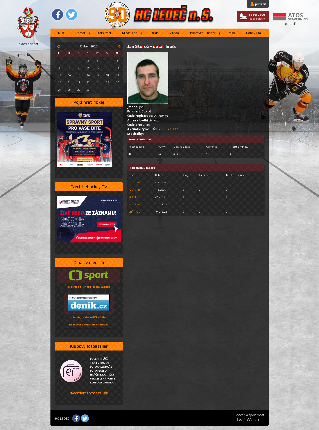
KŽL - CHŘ (134, 182)
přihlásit (260, 4)
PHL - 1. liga (169, 129)
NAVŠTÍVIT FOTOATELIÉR (89, 393)
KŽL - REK (134, 204)
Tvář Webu (247, 419)
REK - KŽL (134, 197)
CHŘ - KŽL (134, 211)
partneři (290, 24)
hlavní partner (28, 44)
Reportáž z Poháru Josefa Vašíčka (88, 286)
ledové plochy (257, 16)
